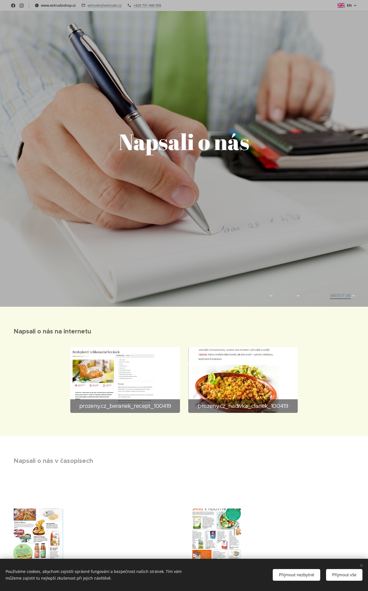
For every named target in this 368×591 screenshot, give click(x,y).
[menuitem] (220, 295)
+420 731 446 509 (147, 5)
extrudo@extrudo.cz (104, 5)
